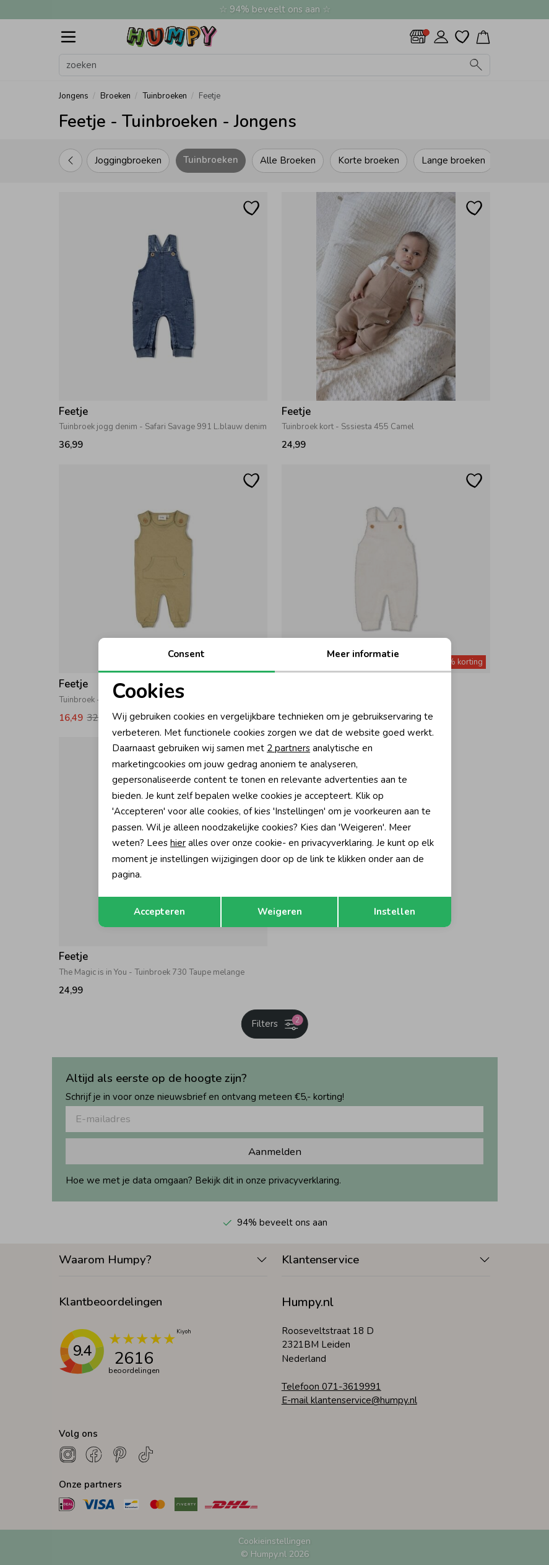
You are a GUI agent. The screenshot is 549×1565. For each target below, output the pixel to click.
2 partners (288, 748)
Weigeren (279, 911)
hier (178, 843)
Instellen (394, 911)
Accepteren (159, 911)
